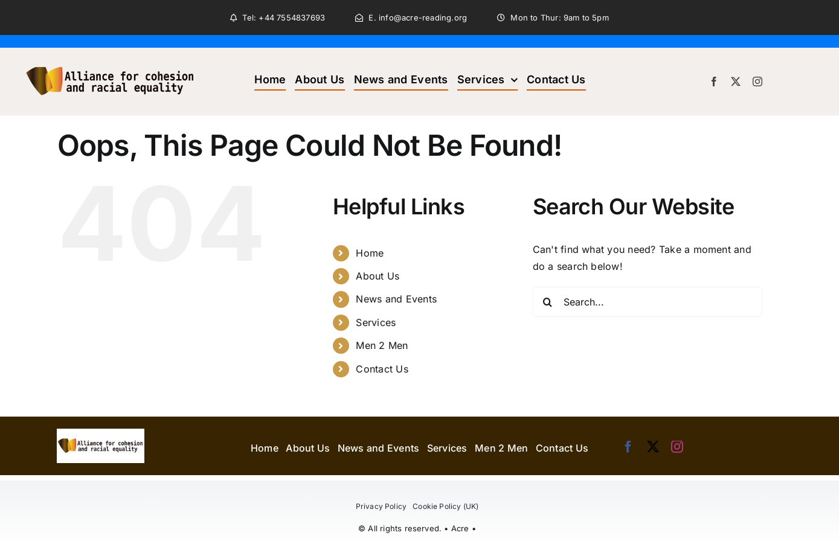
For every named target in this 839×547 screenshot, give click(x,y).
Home (370, 253)
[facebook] (714, 81)
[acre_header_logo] (110, 52)
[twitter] (736, 81)
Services (376, 322)
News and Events (396, 299)
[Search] (548, 302)
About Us (377, 276)
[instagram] (757, 81)
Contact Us (382, 369)
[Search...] (647, 302)
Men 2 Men (382, 345)
